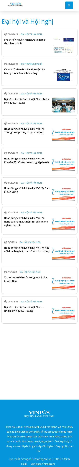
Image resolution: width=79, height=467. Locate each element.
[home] (15, 4)
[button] (69, 5)
